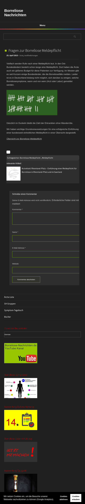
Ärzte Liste (9, 297)
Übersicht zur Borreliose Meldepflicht (24, 139)
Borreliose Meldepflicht (30, 158)
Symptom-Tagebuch (13, 310)
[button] (54, 499)
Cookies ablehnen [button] (64, 497)
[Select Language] (42, 334)
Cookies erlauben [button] (76, 497)
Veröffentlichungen (31, 55)
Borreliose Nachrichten (15, 12)
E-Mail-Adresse (19, 248)
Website (15, 264)
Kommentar (17, 209)
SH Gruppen (10, 303)
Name (15, 232)
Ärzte (21, 55)
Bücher (7, 316)
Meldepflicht (47, 158)
